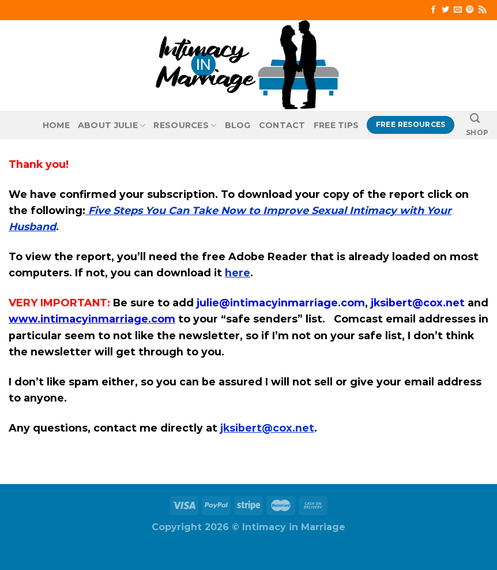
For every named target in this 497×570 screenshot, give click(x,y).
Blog (238, 125)
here (237, 273)
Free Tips (336, 125)
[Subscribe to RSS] (482, 10)
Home (56, 125)
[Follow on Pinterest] (469, 10)
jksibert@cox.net (267, 428)
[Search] (475, 118)
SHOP (477, 132)
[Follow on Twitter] (445, 10)
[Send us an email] (457, 10)
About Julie (112, 125)
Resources (184, 125)
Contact (282, 125)
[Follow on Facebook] (433, 10)
